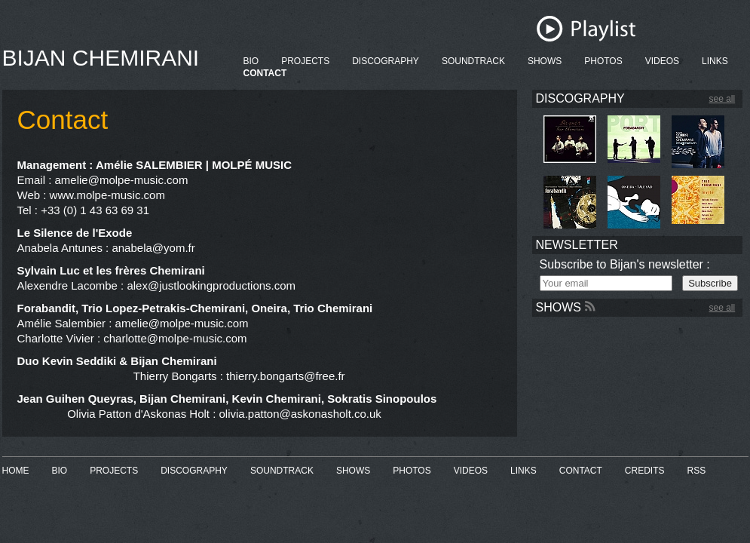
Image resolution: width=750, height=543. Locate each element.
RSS (696, 470)
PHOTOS (603, 61)
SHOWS (545, 61)
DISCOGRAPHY (385, 61)
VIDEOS (662, 61)
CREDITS (645, 470)
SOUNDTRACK (473, 61)
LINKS (715, 61)
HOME (15, 470)
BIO (251, 61)
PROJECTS (305, 61)
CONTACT (265, 73)
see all (722, 99)
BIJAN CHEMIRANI (101, 57)
